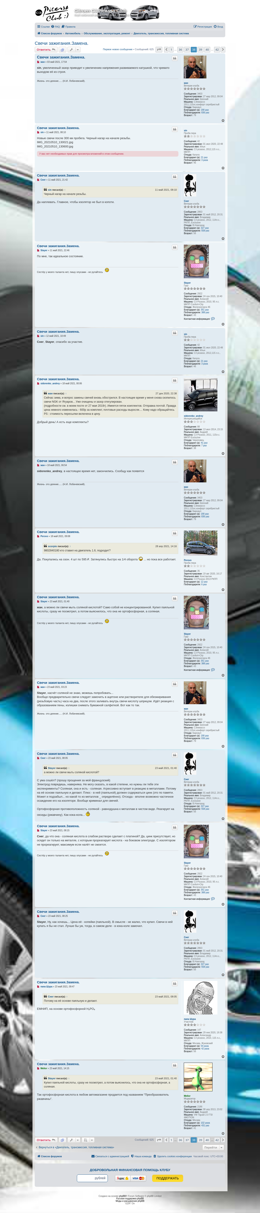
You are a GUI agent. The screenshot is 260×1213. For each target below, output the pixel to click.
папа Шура (190, 1019)
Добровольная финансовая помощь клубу (130, 1170)
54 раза (205, 1046)
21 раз (204, 157)
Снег (186, 201)
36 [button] (180, 49)
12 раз (204, 582)
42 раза (205, 1048)
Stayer (187, 283)
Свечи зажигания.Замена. (62, 43)
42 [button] (217, 49)
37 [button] (187, 49)
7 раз (204, 445)
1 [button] (171, 49)
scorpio (52, 546)
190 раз (205, 110)
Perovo (187, 560)
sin (185, 130)
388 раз (205, 312)
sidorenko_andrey (193, 416)
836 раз (205, 112)
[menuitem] (55, 26)
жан (186, 83)
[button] (159, 49)
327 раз (205, 228)
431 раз (205, 1125)
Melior (187, 1096)
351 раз (205, 310)
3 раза (204, 160)
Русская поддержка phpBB (130, 1198)
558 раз (205, 230)
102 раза (205, 1123)
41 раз (204, 443)
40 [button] (207, 49)
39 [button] (200, 49)
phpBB (122, 1196)
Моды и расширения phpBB (130, 1201)
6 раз (204, 584)
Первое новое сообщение (117, 49)
